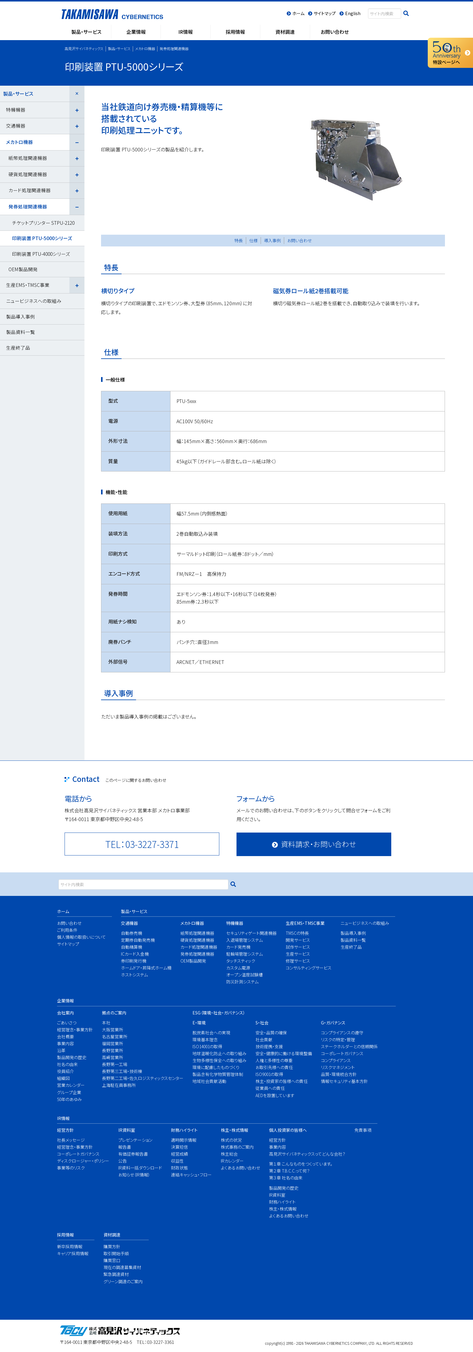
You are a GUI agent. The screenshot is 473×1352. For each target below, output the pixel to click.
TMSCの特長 (297, 933)
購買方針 (111, 1246)
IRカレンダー (232, 1161)
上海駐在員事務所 (119, 1085)
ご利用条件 (67, 930)
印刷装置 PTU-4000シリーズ (41, 253)
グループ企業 (69, 1092)
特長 (238, 240)
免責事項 (362, 1130)
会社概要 (65, 1036)
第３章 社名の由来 (286, 1178)
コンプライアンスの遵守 (342, 1033)
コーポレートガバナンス (342, 1053)
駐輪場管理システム (244, 954)
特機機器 (15, 109)
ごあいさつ (66, 1023)
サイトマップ (68, 944)
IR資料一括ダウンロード (138, 1168)
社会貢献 (264, 1039)
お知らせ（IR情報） (134, 1175)
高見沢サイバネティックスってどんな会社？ (303, 1154)
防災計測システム (242, 982)
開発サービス (298, 940)
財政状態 (179, 1168)
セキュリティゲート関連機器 (248, 933)
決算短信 (179, 1147)
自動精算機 (131, 947)
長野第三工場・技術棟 (122, 1071)
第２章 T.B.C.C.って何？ (289, 1171)
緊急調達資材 (116, 1274)
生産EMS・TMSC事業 (27, 284)
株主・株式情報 (234, 1130)
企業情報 (65, 1001)
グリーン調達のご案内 (121, 1281)
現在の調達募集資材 (121, 1267)
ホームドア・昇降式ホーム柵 (143, 968)
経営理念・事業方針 (73, 1030)
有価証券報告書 (133, 1154)
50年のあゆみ (69, 1099)
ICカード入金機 (135, 954)
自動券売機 (131, 933)
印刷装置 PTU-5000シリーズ (42, 238)
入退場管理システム (244, 940)
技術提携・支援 (269, 1046)
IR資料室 (126, 1130)
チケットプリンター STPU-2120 (43, 222)
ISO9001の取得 (269, 1074)
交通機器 (15, 125)
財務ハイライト (184, 1130)
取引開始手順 (116, 1253)
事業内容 (65, 1043)
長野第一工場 (114, 1064)
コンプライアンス (336, 1060)
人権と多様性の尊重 (274, 1060)
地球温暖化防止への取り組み (216, 1053)
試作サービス (298, 947)
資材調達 (111, 1235)
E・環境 (199, 1023)
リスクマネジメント (338, 1067)
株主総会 (229, 1154)
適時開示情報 (183, 1140)
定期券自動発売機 (138, 940)
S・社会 (262, 1023)
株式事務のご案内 (237, 1147)
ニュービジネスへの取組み (34, 300)
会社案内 (65, 1013)
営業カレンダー (71, 1085)
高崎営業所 (112, 1057)
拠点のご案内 (114, 1013)
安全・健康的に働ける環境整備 (281, 1053)
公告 (122, 1161)
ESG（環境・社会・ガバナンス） (218, 1013)
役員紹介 (65, 1071)
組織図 (63, 1078)
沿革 (61, 1050)
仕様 (253, 240)
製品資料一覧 (20, 331)
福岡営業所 (112, 1043)
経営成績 (179, 1154)
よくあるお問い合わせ (238, 1168)
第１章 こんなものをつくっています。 (300, 1164)
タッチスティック (240, 961)
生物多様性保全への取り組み (216, 1060)
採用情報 (65, 1235)
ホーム (63, 911)
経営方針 (65, 1130)
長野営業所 (112, 1050)
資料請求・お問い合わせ (318, 844)
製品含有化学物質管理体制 (216, 1074)
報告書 (124, 1147)
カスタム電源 (238, 968)
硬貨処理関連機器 (27, 174)
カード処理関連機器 (29, 190)
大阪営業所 (112, 1030)
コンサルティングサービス (306, 968)
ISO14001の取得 (207, 1046)
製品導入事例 (20, 316)
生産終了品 (18, 347)
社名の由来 (67, 1064)
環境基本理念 (205, 1039)
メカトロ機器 (19, 141)
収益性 (177, 1161)
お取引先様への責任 (274, 1067)
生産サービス (298, 954)
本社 (106, 1023)
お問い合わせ (299, 240)
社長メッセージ (71, 1140)
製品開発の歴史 (71, 1057)
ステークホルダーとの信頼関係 (346, 1046)
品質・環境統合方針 (339, 1074)
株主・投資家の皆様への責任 (281, 1081)
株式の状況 (231, 1140)
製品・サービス (18, 93)
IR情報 (63, 1118)
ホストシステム (134, 975)
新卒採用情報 (69, 1246)
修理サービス (298, 961)
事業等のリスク (71, 1168)
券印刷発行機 (133, 961)
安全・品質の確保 (271, 1033)
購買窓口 (111, 1260)
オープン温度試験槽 (244, 975)
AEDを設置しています (275, 1095)
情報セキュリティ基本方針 (344, 1081)
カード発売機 (238, 947)
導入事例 (272, 240)
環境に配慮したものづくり (216, 1067)
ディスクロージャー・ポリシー (80, 1161)
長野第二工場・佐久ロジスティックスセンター (138, 1078)
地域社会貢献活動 (209, 1081)
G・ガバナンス (333, 1023)
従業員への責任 (270, 1088)
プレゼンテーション (135, 1140)
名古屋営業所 (114, 1036)
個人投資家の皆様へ (288, 1130)
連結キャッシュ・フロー (189, 1175)
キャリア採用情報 (71, 1253)
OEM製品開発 (23, 269)
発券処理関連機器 (27, 206)
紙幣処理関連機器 (27, 157)
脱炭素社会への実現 (211, 1033)
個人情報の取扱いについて (79, 937)
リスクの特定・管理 (338, 1039)
